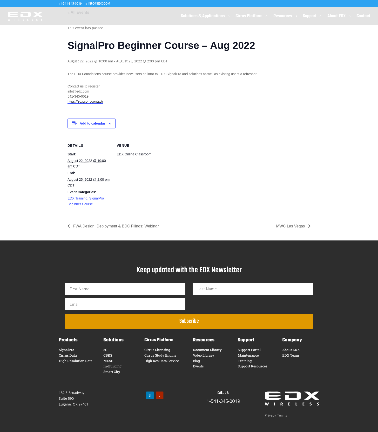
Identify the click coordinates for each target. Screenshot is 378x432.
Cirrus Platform (249, 17)
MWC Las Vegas (291, 226)
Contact (363, 17)
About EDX (336, 17)
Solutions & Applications (203, 17)
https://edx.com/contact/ (85, 101)
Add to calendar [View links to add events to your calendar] (92, 123)
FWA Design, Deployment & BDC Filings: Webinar (115, 226)
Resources (282, 17)
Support (310, 17)
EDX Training (77, 198)
